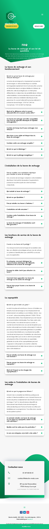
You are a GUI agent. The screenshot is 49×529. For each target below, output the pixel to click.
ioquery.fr (30, 519)
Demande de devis (11, 26)
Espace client (39, 26)
